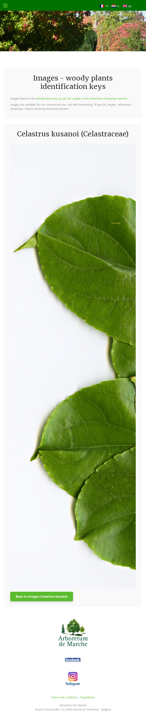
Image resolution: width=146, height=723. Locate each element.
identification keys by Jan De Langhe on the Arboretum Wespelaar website (81, 98)
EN (130, 6)
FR (107, 6)
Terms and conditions (64, 697)
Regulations (87, 697)
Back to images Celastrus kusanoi (41, 596)
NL (118, 6)
